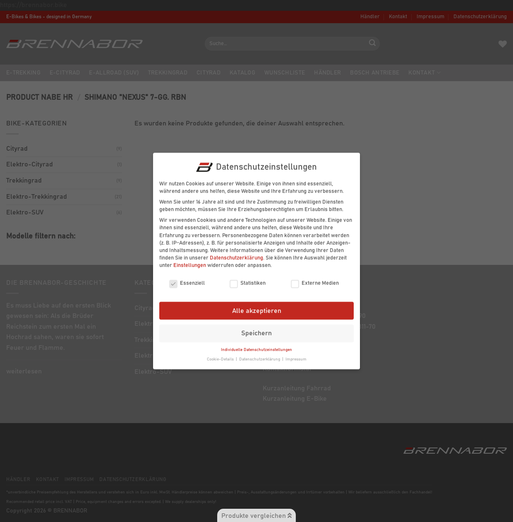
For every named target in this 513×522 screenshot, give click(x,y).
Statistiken (248, 278)
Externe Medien (315, 278)
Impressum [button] (296, 354)
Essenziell (187, 278)
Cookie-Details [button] (221, 354)
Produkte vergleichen (256, 515)
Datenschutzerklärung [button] (260, 354)
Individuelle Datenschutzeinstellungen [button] (256, 344)
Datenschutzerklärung (236, 252)
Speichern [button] (256, 328)
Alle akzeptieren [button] (256, 305)
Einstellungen (189, 260)
